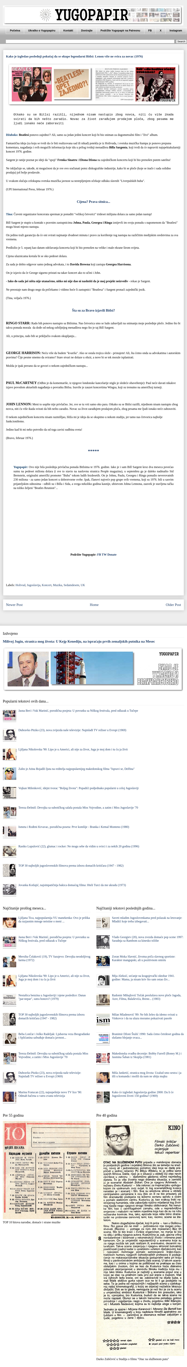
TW (104, 554)
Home (94, 605)
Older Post (173, 605)
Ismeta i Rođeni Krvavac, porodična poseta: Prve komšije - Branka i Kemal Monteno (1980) (73, 826)
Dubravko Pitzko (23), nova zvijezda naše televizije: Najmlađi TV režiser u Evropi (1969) (72, 730)
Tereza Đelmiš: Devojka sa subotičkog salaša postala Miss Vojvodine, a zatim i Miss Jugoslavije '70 (78, 807)
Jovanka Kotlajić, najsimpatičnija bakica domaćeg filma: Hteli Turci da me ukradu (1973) (72, 885)
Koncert (47, 585)
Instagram (176, 30)
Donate (112, 554)
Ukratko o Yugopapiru (41, 30)
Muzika (57, 585)
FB (150, 30)
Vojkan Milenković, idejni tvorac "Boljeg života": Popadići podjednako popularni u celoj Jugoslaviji (78, 788)
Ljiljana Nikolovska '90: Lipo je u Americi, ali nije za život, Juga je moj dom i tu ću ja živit (73, 749)
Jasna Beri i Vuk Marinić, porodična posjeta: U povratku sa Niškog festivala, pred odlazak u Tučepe (78, 710)
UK (83, 585)
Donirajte (87, 30)
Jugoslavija (33, 585)
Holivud (20, 585)
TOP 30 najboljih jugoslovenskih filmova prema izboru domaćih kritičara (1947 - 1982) (70, 865)
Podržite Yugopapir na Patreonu (120, 30)
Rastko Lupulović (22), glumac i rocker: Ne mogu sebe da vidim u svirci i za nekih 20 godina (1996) (78, 846)
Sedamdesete (71, 585)
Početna (15, 30)
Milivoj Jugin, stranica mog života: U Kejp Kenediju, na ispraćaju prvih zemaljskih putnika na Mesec (79, 641)
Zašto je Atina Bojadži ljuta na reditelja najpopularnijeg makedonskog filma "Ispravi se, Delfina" (76, 768)
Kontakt (68, 30)
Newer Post (14, 605)
